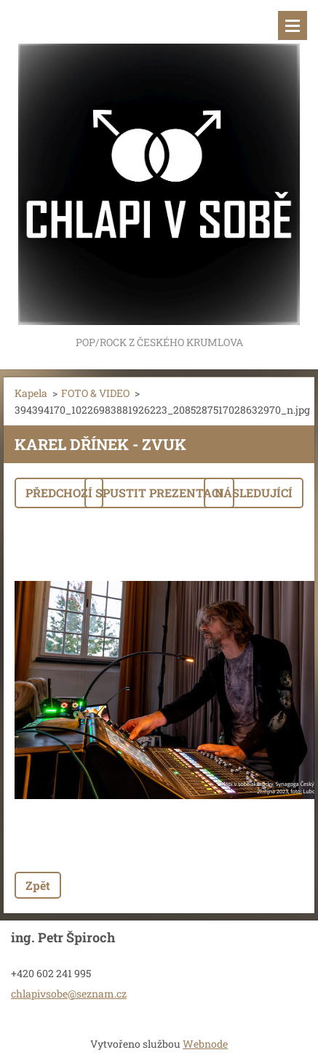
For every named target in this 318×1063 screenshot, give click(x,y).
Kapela (31, 393)
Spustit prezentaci (159, 492)
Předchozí (58, 492)
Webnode (205, 1044)
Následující (254, 492)
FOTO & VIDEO (95, 393)
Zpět (37, 885)
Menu (292, 25)
